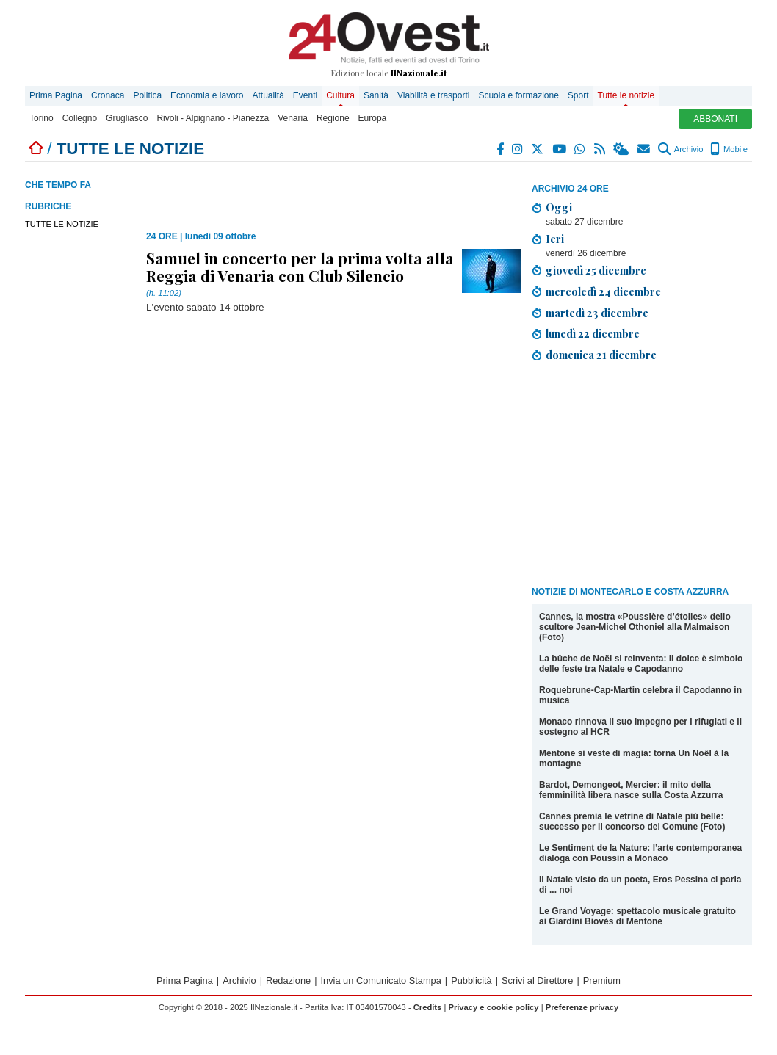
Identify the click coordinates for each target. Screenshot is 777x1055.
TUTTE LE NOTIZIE (61, 224)
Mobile (729, 149)
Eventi (305, 95)
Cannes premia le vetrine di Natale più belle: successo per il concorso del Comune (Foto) (632, 821)
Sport (578, 95)
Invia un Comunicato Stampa (381, 980)
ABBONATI (715, 119)
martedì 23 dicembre (597, 312)
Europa (372, 118)
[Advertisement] (642, 476)
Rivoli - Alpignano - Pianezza (212, 118)
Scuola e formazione (518, 95)
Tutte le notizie (626, 95)
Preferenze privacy (582, 1007)
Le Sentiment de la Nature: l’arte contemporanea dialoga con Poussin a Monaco (640, 853)
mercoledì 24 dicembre (603, 291)
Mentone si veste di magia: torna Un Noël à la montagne (634, 758)
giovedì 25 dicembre (596, 270)
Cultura (340, 95)
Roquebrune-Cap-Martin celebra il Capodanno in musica (640, 695)
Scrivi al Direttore (537, 980)
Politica (147, 95)
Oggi (559, 207)
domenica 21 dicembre (601, 354)
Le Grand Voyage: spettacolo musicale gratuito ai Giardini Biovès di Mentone (637, 916)
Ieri (555, 238)
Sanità (376, 95)
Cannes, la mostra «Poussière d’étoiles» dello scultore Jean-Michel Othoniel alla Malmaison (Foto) (635, 627)
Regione (333, 118)
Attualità (267, 95)
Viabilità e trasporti (433, 95)
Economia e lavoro (206, 95)
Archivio (680, 149)
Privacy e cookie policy (493, 1007)
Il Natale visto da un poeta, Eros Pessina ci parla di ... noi (640, 884)
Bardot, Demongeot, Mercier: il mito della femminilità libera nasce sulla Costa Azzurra (631, 790)
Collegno (79, 118)
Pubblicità (471, 980)
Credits (427, 1007)
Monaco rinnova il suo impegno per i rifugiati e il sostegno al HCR (640, 727)
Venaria (293, 118)
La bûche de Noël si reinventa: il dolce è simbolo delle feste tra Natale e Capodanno (640, 663)
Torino (41, 118)
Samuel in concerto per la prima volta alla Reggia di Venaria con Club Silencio (300, 266)
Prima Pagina (55, 95)
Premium (602, 980)
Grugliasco (127, 118)
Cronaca (107, 95)
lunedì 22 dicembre (593, 333)
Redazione (288, 980)
